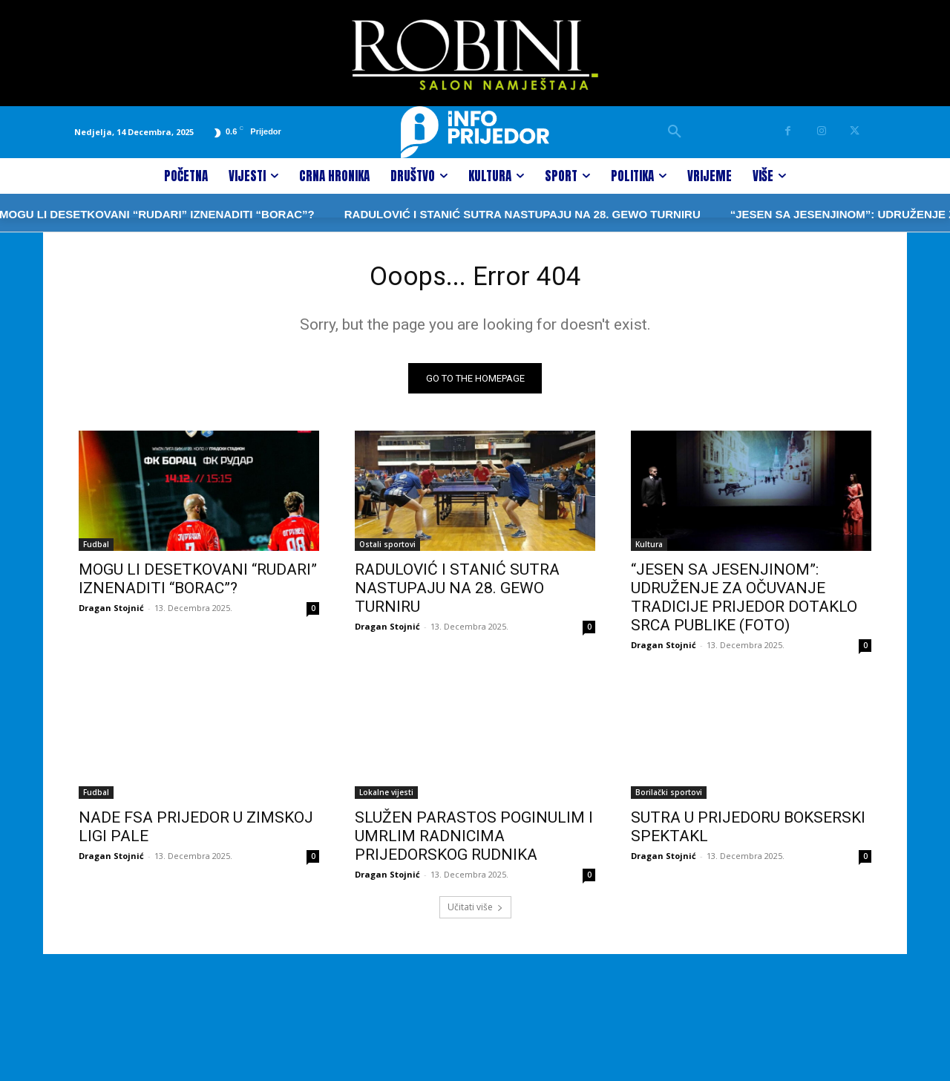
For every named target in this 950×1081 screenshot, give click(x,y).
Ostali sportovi (387, 549)
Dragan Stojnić (111, 612)
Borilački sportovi (668, 797)
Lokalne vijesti (386, 797)
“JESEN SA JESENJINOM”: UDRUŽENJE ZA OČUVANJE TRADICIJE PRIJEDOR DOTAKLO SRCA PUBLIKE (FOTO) (744, 602)
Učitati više (475, 912)
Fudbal (96, 549)
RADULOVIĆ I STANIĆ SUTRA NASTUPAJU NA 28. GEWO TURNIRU (476, 214)
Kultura (649, 549)
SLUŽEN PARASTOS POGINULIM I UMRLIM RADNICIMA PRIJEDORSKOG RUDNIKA (474, 841)
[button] (674, 132)
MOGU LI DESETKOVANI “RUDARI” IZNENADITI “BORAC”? (198, 584)
